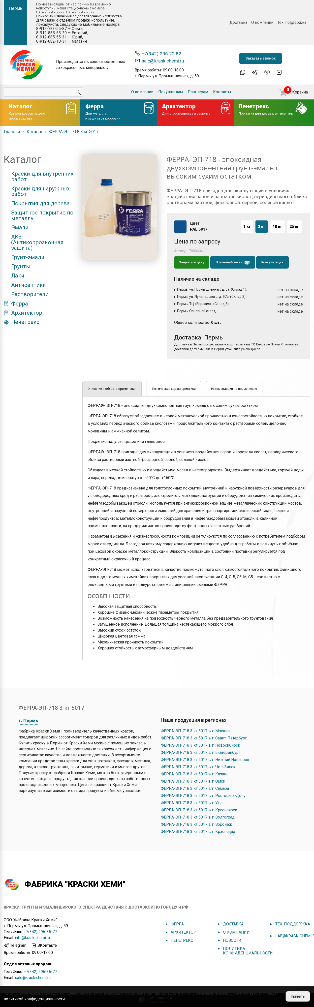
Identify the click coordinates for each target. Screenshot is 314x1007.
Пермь (15, 8)
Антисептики (28, 285)
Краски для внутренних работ (42, 176)
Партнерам (198, 92)
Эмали (20, 227)
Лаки (17, 275)
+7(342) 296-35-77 (40, 931)
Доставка (238, 22)
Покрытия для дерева (40, 203)
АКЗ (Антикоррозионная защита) (37, 242)
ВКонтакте (44, 945)
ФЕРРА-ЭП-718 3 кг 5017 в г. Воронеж (196, 824)
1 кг (247, 226)
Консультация (272, 262)
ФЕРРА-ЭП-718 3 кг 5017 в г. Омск (193, 781)
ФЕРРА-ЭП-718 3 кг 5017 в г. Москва (195, 731)
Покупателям (170, 92)
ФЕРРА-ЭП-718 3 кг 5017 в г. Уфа (191, 802)
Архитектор (26, 312)
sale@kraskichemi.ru (159, 61)
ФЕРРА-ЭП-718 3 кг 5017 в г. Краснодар (198, 831)
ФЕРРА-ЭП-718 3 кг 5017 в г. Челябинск (198, 766)
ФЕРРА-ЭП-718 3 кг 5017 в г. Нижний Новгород (205, 759)
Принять (298, 996)
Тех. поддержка (291, 22)
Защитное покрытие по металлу (42, 215)
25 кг (294, 226)
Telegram (15, 945)
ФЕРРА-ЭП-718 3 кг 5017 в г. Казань (194, 774)
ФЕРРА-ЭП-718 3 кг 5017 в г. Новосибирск (200, 745)
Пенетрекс (25, 322)
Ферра (19, 303)
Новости (232, 940)
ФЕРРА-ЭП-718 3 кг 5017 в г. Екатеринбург (200, 752)
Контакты (222, 92)
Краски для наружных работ (40, 191)
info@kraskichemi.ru (32, 937)
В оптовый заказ (233, 263)
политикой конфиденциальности (34, 999)
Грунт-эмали (27, 257)
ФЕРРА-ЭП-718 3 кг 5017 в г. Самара (195, 788)
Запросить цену (191, 262)
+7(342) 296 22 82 (158, 53)
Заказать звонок (261, 58)
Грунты (21, 266)
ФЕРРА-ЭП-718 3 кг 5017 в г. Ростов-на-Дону (203, 795)
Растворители (30, 294)
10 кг (277, 226)
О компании (262, 22)
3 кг (261, 226)
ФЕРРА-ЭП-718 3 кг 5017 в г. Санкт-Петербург (204, 738)
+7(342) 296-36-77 (40, 971)
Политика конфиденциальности (248, 950)
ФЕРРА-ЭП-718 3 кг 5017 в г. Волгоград (198, 817)
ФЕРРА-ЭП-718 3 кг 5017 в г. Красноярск (199, 810)
